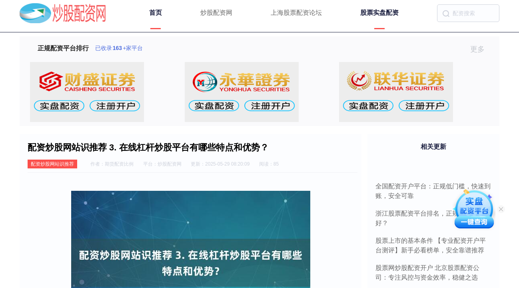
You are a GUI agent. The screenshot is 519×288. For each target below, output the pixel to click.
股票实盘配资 (379, 12)
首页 (155, 12)
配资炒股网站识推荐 (52, 164)
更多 (480, 49)
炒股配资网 (216, 12)
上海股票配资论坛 (296, 12)
